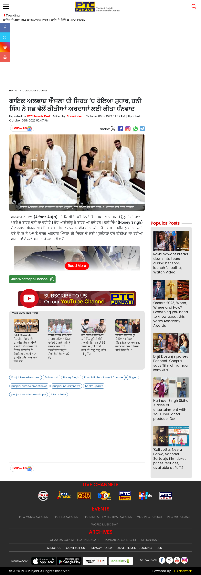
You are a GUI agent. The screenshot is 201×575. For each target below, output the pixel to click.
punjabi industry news (66, 386)
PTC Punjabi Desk (39, 116)
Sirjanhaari (150, 540)
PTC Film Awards (65, 517)
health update (94, 386)
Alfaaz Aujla (58, 394)
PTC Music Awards (33, 517)
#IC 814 (20, 20)
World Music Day (104, 524)
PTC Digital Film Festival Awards (107, 517)
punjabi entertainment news (29, 386)
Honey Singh (71, 377)
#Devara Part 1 (38, 20)
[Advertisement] (100, 54)
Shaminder (74, 116)
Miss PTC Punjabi (149, 517)
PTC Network (182, 571)
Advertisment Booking (134, 548)
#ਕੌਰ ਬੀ (8, 20)
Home (13, 90)
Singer (133, 377)
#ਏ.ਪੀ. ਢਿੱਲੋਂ (58, 20)
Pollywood (51, 377)
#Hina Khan (76, 20)
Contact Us (75, 548)
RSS (159, 548)
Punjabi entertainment (25, 377)
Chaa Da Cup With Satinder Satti (75, 540)
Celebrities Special (35, 90)
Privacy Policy (101, 548)
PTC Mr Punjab (178, 517)
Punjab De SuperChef (121, 540)
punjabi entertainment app (28, 394)
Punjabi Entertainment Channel (103, 377)
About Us (54, 548)
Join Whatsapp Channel (33, 279)
